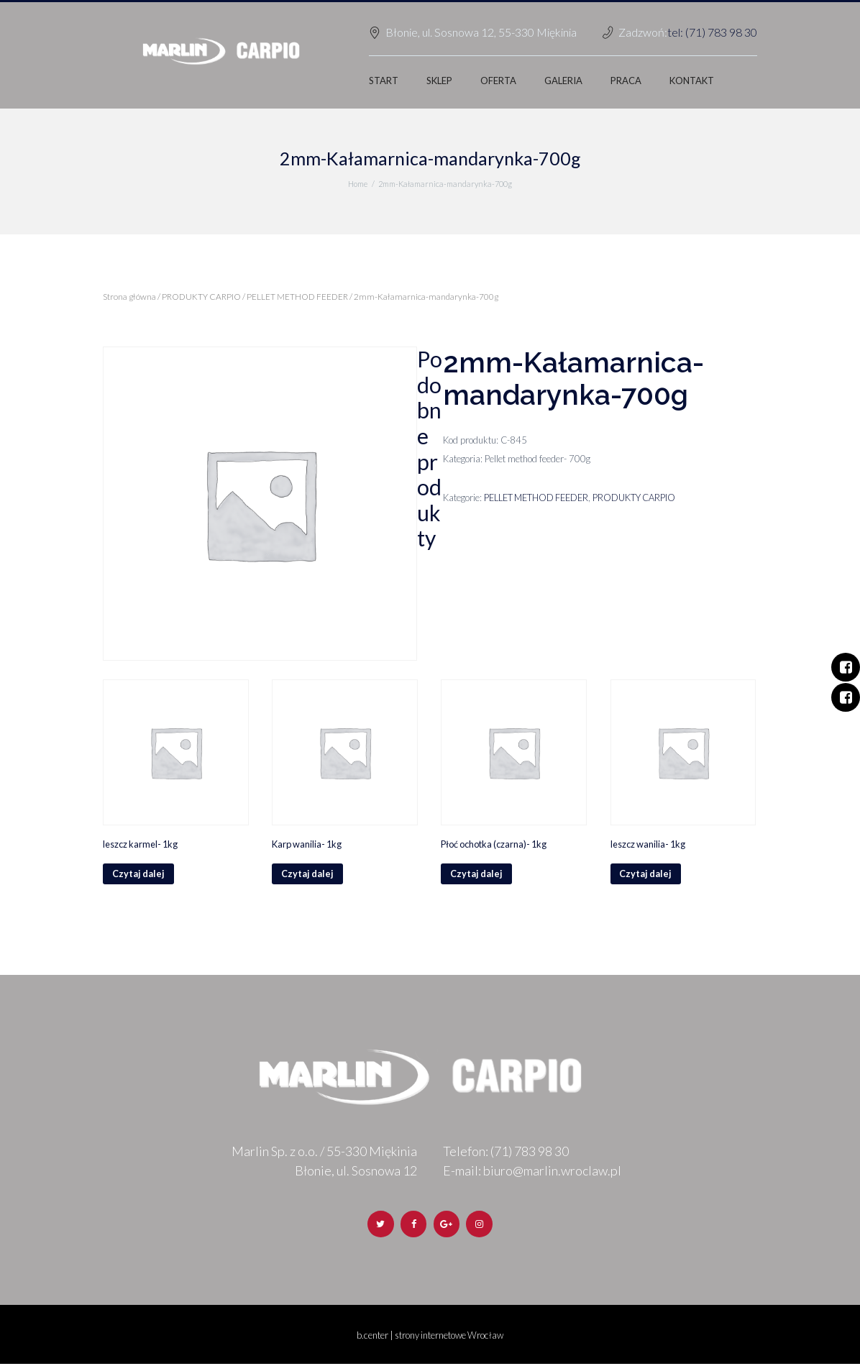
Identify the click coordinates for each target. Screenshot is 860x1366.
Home (357, 183)
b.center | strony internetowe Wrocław (430, 1336)
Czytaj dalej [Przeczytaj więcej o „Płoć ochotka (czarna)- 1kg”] (476, 874)
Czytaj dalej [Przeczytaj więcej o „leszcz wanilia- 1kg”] (646, 874)
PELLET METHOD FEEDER (297, 296)
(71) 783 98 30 (529, 1152)
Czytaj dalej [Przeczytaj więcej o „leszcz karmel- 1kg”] (138, 874)
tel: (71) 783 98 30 (712, 32)
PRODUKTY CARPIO (201, 296)
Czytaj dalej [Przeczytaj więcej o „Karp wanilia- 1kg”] (307, 874)
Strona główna (129, 296)
